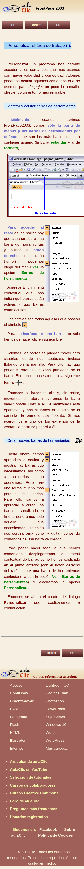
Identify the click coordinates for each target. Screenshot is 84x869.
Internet (16, 748)
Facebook (48, 829)
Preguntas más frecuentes (33, 809)
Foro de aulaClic (24, 801)
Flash (14, 725)
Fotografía (18, 717)
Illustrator (18, 740)
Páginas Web (57, 693)
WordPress (55, 740)
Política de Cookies (55, 835)
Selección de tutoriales (30, 777)
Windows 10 (56, 725)
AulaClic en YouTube (28, 769)
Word (50, 733)
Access (16, 685)
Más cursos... (57, 748)
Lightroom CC (57, 685)
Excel (14, 709)
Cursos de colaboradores (33, 785)
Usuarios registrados (29, 817)
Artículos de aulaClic (28, 761)
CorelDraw (19, 693)
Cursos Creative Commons (34, 793)
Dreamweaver (22, 701)
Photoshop (55, 701)
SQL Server (55, 717)
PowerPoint (55, 709)
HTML (15, 733)
